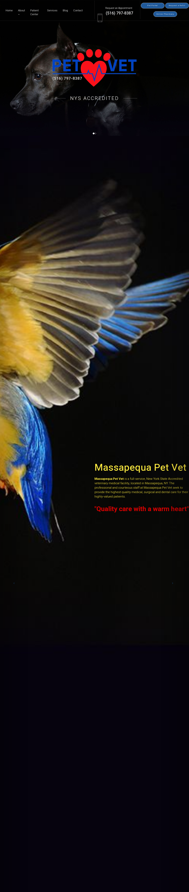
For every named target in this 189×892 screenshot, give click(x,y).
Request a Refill (177, 5)
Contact (78, 11)
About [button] (21, 12)
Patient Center (34, 12)
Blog (65, 11)
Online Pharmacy (165, 14)
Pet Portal (152, 5)
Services (52, 11)
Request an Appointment (118, 8)
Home (9, 11)
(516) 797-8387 (119, 13)
